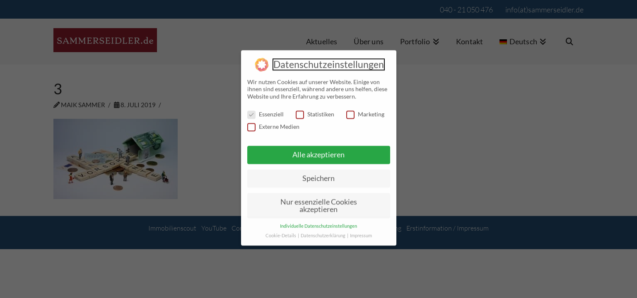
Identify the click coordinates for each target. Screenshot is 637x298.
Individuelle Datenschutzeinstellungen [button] (318, 221)
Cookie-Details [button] (281, 231)
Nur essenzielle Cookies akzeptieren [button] (318, 201)
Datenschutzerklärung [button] (323, 231)
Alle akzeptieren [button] (318, 150)
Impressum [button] (361, 231)
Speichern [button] (318, 174)
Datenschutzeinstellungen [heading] (328, 60)
